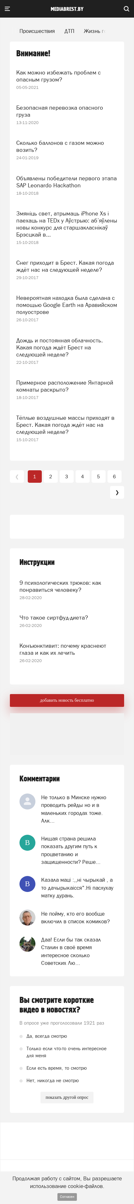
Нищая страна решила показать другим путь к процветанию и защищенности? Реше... (70, 850)
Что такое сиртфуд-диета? (53, 617)
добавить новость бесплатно (67, 700)
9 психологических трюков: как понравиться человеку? (60, 586)
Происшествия (37, 31)
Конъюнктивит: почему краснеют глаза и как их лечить (62, 649)
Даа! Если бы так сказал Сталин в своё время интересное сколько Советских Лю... (71, 951)
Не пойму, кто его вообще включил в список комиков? (75, 918)
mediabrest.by (67, 9)
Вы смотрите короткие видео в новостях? (56, 1005)
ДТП (69, 31)
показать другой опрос (67, 1097)
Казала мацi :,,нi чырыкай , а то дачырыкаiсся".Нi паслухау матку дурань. (77, 888)
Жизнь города (101, 31)
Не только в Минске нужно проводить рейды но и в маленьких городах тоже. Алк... (73, 809)
